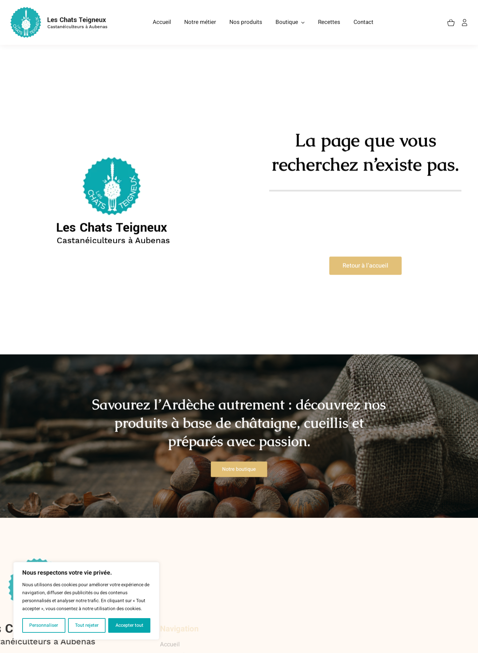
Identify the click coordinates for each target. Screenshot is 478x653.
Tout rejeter (87, 625)
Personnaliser (43, 625)
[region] (86, 601)
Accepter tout (129, 625)
